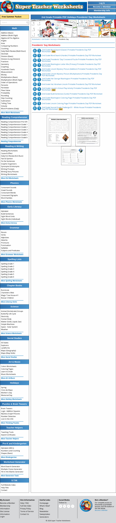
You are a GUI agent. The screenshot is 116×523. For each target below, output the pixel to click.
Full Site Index (25, 506)
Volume (4, 106)
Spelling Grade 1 (7, 264)
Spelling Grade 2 (7, 266)
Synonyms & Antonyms (10, 166)
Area (3, 43)
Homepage (44, 503)
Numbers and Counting (10, 451)
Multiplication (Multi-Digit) (11, 80)
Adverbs (4, 240)
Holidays (54, 39)
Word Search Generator (10, 466)
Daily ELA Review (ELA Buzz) (12, 156)
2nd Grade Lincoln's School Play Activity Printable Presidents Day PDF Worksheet (69, 89)
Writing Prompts (7, 169)
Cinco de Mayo (7, 390)
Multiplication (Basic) (9, 77)
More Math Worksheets (10, 112)
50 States (4, 342)
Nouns (3, 232)
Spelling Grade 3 (7, 269)
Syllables (4, 248)
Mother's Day (6, 393)
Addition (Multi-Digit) (9, 35)
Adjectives (5, 237)
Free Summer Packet (11, 16)
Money (4, 74)
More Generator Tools (10, 475)
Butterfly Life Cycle (8, 314)
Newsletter (44, 511)
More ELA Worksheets (10, 178)
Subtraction (5, 101)
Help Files (5, 487)
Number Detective (8, 416)
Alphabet (4, 211)
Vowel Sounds (6, 190)
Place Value (5, 90)
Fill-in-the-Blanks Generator (12, 472)
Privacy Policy (25, 508)
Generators (44, 517)
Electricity (5, 316)
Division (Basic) (7, 56)
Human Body (6, 319)
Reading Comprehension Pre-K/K (14, 122)
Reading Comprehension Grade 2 (14, 127)
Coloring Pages (7, 369)
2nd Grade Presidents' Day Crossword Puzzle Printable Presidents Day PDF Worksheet (72, 60)
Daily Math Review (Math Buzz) (13, 51)
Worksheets (36, 39)
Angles (3, 40)
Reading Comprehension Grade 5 (14, 135)
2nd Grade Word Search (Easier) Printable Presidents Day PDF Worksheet (66, 51)
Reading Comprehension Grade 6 (14, 137)
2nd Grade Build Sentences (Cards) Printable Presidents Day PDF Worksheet (72, 94)
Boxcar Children (7, 298)
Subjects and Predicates (10, 250)
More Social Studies (9, 357)
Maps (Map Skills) (8, 353)
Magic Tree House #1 (9, 295)
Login (2, 516)
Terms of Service (27, 511)
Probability (5, 93)
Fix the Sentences (8, 161)
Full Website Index (8, 485)
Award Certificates (8, 435)
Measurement (6, 72)
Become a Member (7, 503)
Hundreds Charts (8, 69)
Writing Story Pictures (10, 171)
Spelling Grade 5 (7, 274)
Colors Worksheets (8, 366)
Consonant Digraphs (9, 195)
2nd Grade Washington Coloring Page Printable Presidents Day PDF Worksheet (69, 99)
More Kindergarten (9, 457)
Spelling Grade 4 (7, 271)
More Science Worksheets (11, 333)
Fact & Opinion (7, 158)
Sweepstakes (45, 514)
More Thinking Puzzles (10, 423)
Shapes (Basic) (7, 453)
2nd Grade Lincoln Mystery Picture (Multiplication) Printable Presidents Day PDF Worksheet (72, 75)
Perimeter (5, 87)
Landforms (5, 348)
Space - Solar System (9, 327)
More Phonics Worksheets (11, 202)
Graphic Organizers (9, 164)
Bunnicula (5, 290)
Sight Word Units (8, 216)
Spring (3, 387)
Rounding (5, 95)
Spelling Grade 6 (7, 277)
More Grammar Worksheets (12, 254)
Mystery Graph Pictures (10, 414)
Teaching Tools (7, 432)
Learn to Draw (7, 371)
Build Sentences (7, 214)
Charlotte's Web (7, 292)
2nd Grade (45, 39)
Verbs (3, 235)
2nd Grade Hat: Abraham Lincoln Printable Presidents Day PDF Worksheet (71, 84)
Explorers (5, 345)
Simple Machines (7, 324)
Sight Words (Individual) (10, 219)
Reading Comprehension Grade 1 (14, 124)
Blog (41, 508)
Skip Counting (6, 98)
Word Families (6, 198)
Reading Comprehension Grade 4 (14, 132)
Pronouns (5, 243)
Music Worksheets (8, 374)
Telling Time (6, 103)
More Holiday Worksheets (11, 399)
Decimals (4, 54)
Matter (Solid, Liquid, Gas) (11, 321)
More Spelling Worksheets (11, 281)
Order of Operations (9, 82)
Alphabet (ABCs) (7, 448)
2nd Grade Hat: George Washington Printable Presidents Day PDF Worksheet (68, 79)
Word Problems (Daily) (10, 108)
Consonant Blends (8, 193)
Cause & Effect (6, 153)
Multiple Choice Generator (11, 469)
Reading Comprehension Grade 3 (14, 130)
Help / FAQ (24, 503)
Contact (4, 490)
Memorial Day (6, 395)
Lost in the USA (7, 419)
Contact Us (24, 514)
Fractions (4, 61)
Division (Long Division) (10, 59)
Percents (4, 85)
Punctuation (6, 245)
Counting (5, 48)
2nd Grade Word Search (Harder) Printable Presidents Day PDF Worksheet (71, 55)
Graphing (5, 67)
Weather (4, 329)
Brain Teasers (6, 408)
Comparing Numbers (9, 46)
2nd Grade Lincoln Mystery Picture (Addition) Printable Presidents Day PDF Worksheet (71, 70)
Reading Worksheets (9, 151)
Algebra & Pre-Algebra (10, 38)
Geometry (5, 64)
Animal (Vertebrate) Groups (12, 311)
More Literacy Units (9, 302)
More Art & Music (8, 378)
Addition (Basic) (7, 33)
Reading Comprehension (11, 141)
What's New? (45, 506)
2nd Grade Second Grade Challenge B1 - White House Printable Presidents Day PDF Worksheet (71, 108)
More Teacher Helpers (10, 438)
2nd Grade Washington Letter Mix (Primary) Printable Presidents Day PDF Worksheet (71, 65)
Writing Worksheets (9, 174)
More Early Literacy (9, 223)
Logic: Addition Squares (10, 411)
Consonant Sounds (8, 187)
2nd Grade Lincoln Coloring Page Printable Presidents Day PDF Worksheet (71, 103)
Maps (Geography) (8, 350)
